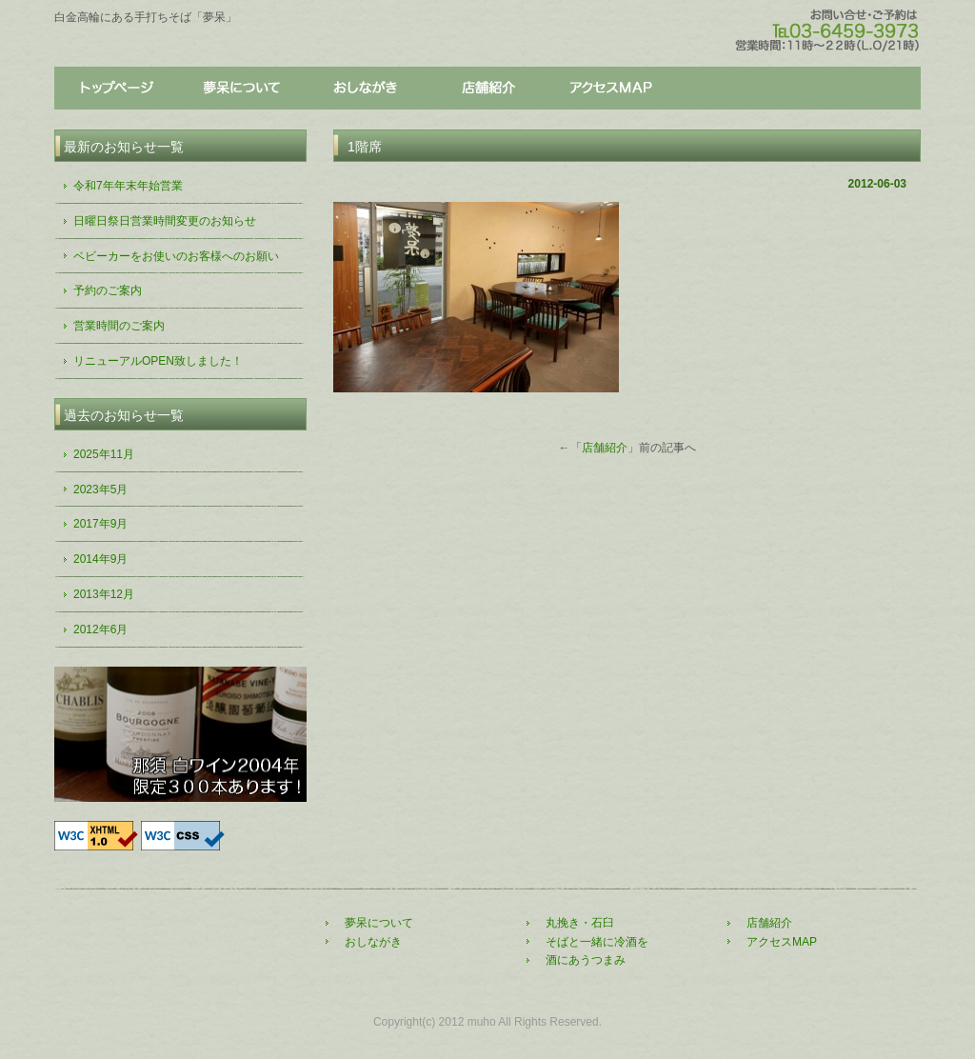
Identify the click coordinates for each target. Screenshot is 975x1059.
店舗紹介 (487, 88)
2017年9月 (100, 523)
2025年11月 (103, 454)
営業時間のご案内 (119, 325)
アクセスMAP (781, 942)
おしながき (364, 88)
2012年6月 (100, 629)
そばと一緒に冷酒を (597, 942)
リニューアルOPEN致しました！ (158, 361)
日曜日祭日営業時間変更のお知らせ (164, 221)
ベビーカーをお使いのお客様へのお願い (176, 256)
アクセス (611, 88)
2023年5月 (100, 489)
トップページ (116, 88)
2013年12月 (103, 594)
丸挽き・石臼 (580, 922)
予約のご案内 (107, 290)
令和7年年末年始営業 (128, 185)
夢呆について (240, 88)
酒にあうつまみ (586, 960)
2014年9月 (100, 559)
